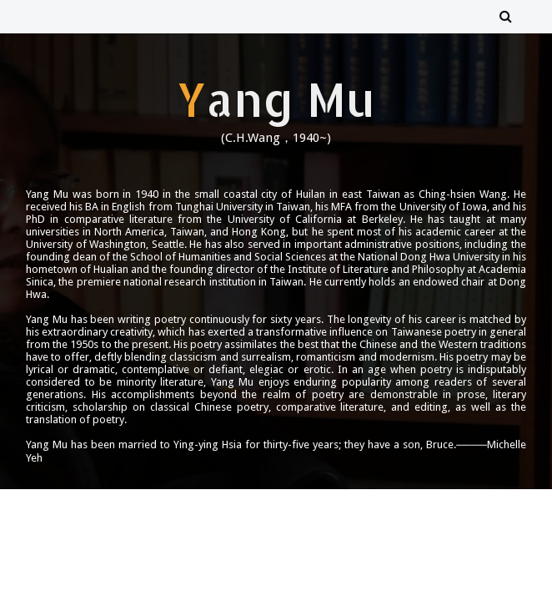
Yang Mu (276, 98)
